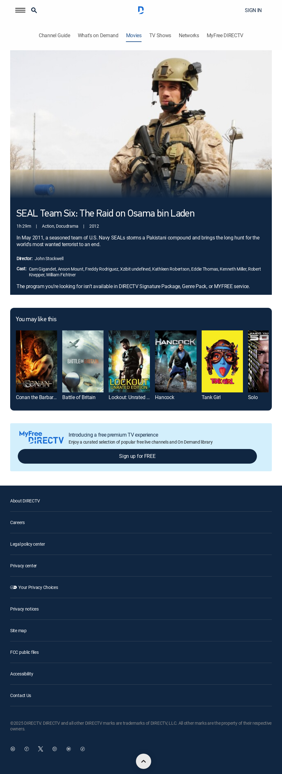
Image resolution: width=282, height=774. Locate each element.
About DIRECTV (25, 501)
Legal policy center (27, 544)
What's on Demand (98, 35)
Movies (134, 35)
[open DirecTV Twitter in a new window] (40, 748)
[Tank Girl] (222, 361)
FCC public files (24, 652)
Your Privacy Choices (38, 587)
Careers (17, 522)
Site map (18, 630)
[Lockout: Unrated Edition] (129, 361)
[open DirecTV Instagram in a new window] (54, 748)
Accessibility (21, 674)
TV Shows (160, 35)
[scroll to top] (143, 761)
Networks (189, 35)
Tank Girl (211, 397)
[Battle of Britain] (83, 361)
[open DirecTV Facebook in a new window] (26, 748)
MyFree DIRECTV (225, 35)
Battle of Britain (79, 397)
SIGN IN (253, 10)
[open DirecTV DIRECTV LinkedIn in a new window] (12, 748)
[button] (20, 10)
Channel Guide (54, 35)
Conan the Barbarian (38, 397)
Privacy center (23, 566)
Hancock (164, 397)
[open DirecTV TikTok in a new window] (82, 748)
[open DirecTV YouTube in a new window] (68, 748)
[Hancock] (175, 361)
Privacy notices (24, 609)
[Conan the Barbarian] (36, 361)
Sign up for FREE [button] (137, 456)
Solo (253, 397)
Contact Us (20, 695)
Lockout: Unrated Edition (135, 397)
